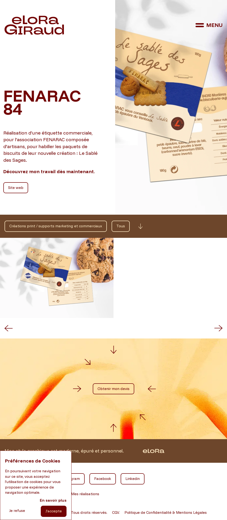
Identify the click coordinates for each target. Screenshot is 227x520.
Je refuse (17, 510)
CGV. (116, 512)
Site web (15, 187)
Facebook (102, 478)
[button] (9, 328)
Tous (120, 226)
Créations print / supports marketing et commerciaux (55, 226)
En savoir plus (53, 500)
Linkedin (132, 478)
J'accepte (54, 511)
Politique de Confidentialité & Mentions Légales (165, 512)
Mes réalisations (85, 494)
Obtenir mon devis (113, 388)
